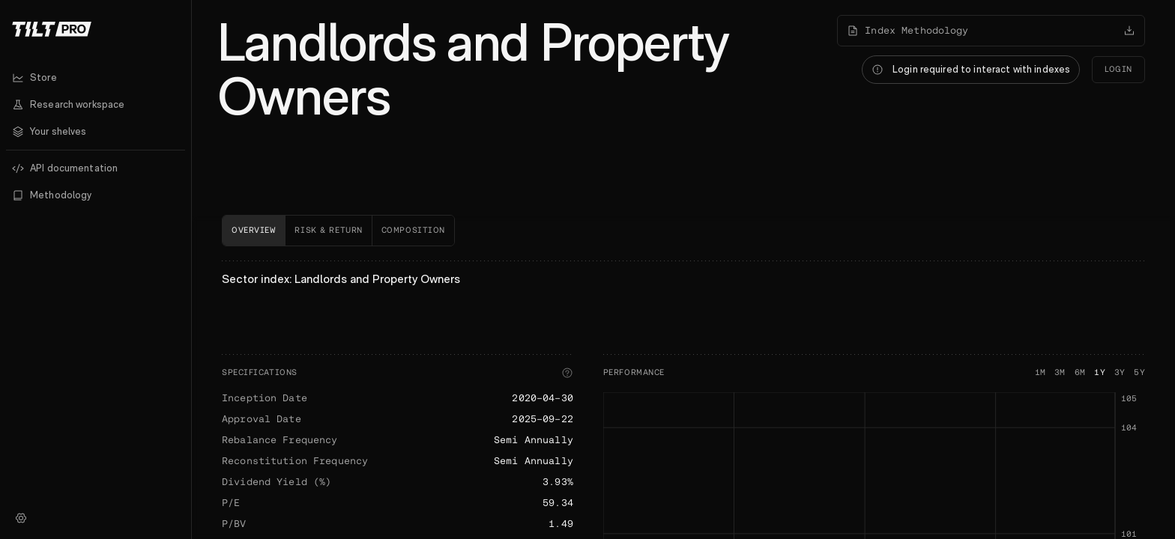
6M (1080, 372)
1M (1040, 372)
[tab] (254, 231)
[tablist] (683, 231)
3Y (1120, 372)
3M (1060, 372)
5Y (1139, 372)
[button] (95, 132)
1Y (1099, 372)
